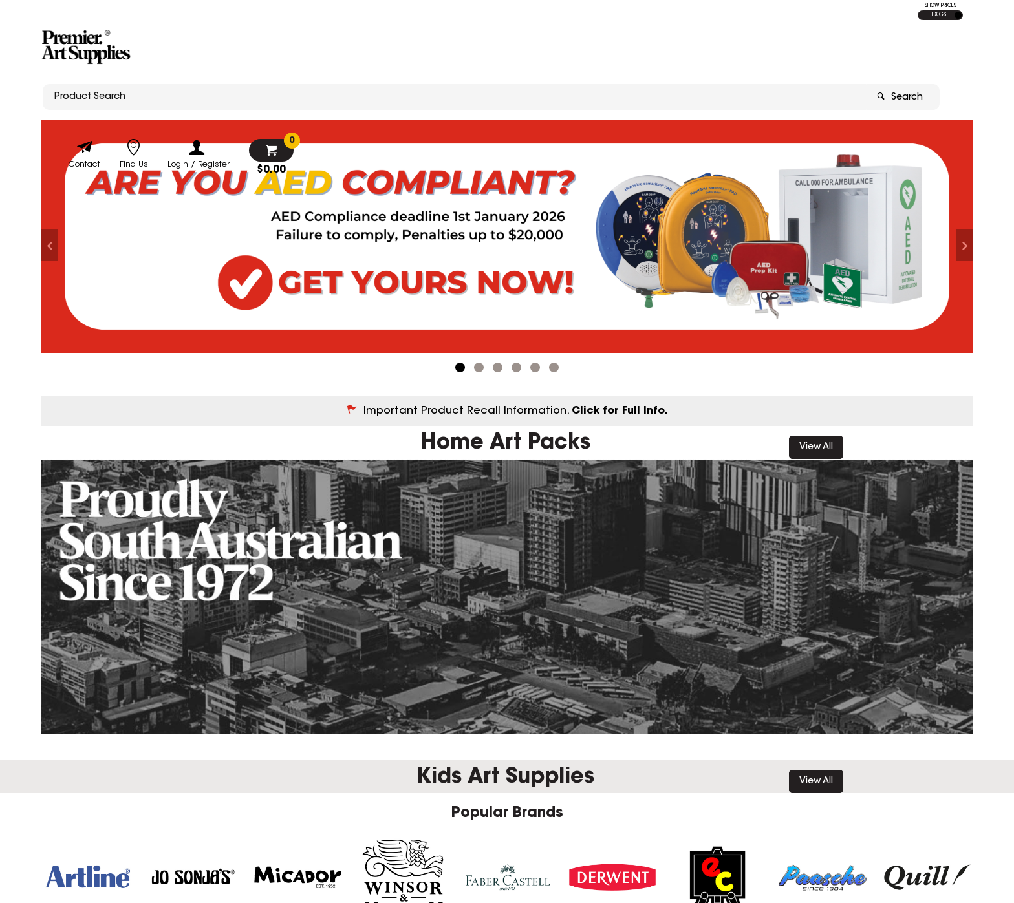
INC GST (958, 15)
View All (816, 438)
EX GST (940, 14)
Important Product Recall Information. (515, 403)
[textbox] (431, 50)
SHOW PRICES (940, 5)
